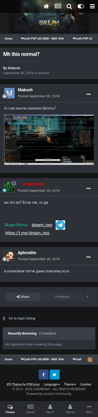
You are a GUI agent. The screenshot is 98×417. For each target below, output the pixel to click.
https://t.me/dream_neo (27, 232)
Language (52, 384)
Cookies (85, 384)
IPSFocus (33, 384)
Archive (43, 73)
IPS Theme (14, 384)
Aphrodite (27, 252)
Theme (70, 384)
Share (23, 297)
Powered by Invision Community (49, 394)
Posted (39, 96)
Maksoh (14, 68)
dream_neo (42, 224)
